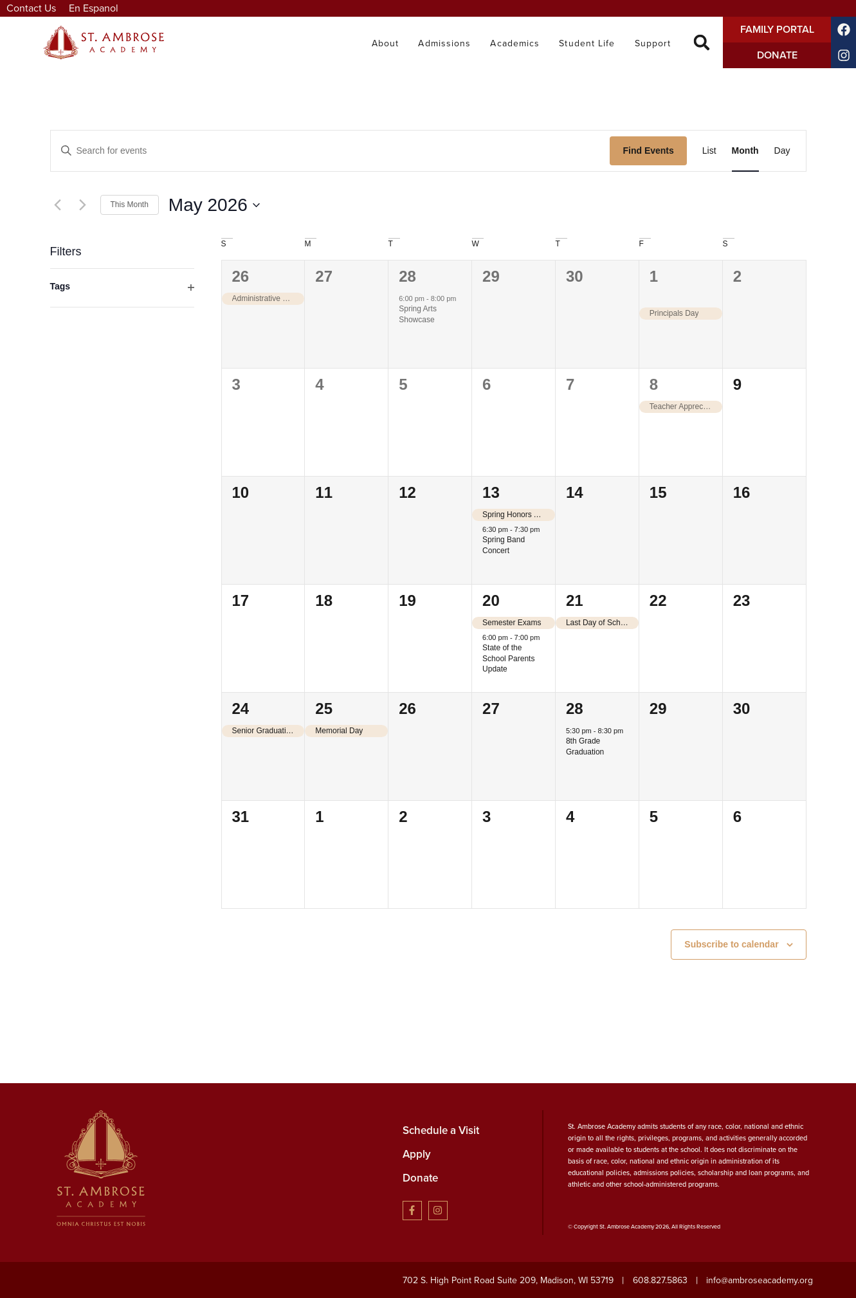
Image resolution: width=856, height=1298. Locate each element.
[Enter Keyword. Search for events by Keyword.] (330, 151)
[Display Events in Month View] (745, 151)
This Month (130, 204)
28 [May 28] (574, 708)
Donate (420, 1178)
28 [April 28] (407, 276)
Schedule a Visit (441, 1130)
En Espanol (93, 8)
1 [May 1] (654, 276)
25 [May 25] (323, 708)
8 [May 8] (654, 384)
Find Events (648, 150)
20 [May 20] (491, 600)
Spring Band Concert (503, 545)
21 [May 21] (574, 600)
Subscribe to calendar (731, 944)
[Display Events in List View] (709, 151)
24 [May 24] (241, 708)
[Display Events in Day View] (782, 151)
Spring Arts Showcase (418, 314)
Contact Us (31, 8)
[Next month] (83, 205)
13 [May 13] (491, 492)
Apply (417, 1154)
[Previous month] (58, 205)
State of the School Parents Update (508, 658)
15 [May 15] (658, 492)
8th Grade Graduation (585, 746)
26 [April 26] (241, 276)
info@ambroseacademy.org (759, 1280)
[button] (702, 42)
